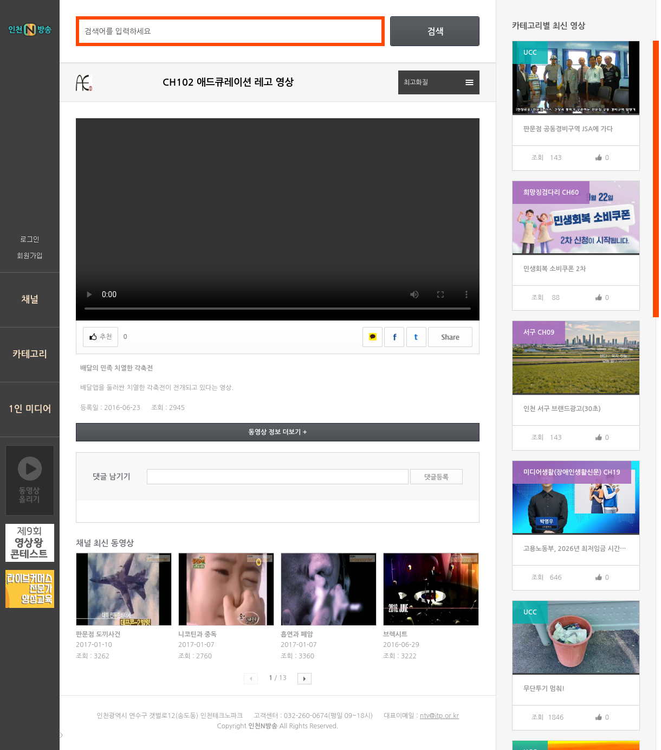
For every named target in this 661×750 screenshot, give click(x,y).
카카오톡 (372, 337)
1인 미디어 (30, 409)
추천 (106, 337)
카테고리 (29, 354)
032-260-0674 (306, 716)
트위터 (416, 337)
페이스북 (394, 337)
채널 (29, 299)
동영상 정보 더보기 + (277, 432)
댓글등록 (436, 477)
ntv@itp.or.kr (439, 716)
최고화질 (416, 82)
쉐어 (450, 337)
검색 (435, 32)
